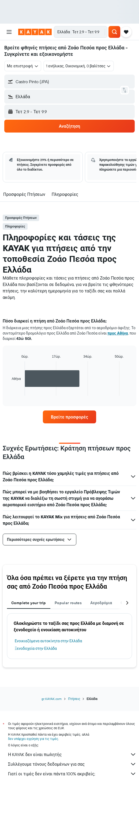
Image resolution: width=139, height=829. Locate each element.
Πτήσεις (74, 699)
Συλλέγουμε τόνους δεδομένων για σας (72, 764)
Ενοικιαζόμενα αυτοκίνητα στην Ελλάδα (48, 641)
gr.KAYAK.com (52, 699)
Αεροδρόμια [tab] (101, 602)
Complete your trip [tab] (28, 602)
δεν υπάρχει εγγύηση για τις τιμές (33, 739)
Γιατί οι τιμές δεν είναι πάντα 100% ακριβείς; (72, 774)
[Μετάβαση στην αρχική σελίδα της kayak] (35, 32)
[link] (69, 416)
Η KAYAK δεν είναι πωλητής (72, 754)
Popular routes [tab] (68, 602)
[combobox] (22, 66)
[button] (9, 32)
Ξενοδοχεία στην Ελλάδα (36, 648)
